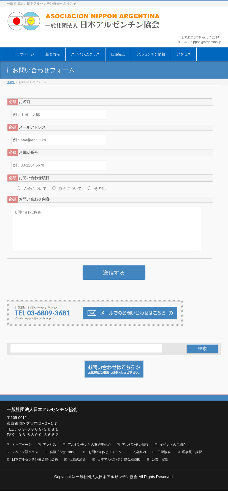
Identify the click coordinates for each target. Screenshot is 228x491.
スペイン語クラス (25, 452)
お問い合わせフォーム (104, 452)
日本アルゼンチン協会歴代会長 (35, 460)
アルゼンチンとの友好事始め (89, 445)
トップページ (22, 445)
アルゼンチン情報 (135, 445)
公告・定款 (160, 460)
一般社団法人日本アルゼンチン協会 (106, 477)
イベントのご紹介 (173, 445)
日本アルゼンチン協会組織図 (118, 460)
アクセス (49, 445)
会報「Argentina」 (63, 452)
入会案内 (139, 452)
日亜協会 (164, 452)
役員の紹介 (77, 460)
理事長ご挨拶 (192, 452)
